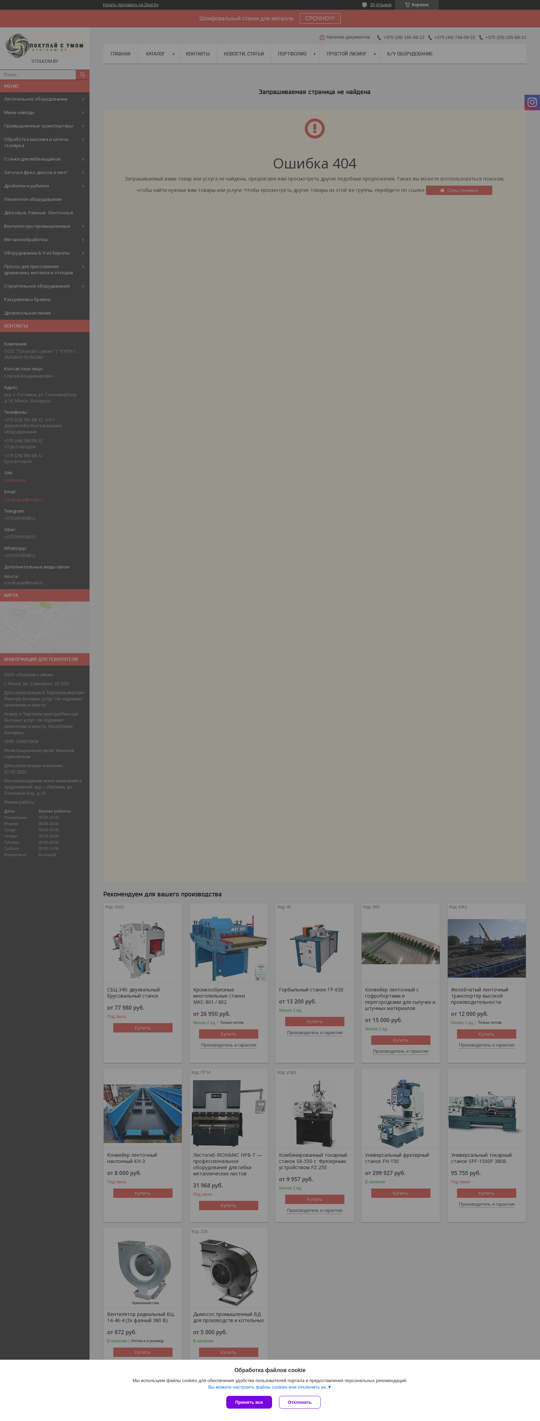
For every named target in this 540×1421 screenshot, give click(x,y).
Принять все (249, 1402)
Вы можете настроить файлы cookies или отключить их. (267, 1387)
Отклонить (300, 1402)
